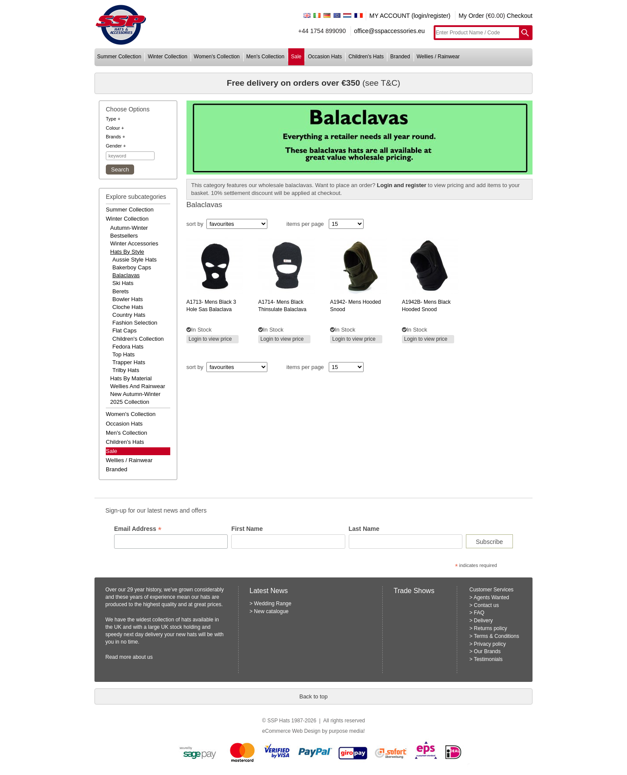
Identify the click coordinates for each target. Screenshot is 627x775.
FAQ (479, 613)
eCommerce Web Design (291, 731)
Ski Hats (122, 283)
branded (400, 57)
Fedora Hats (128, 346)
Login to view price (210, 339)
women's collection (216, 57)
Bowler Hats (127, 299)
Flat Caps (124, 330)
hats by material (131, 378)
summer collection (119, 57)
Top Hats (123, 354)
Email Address (138, 529)
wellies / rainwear (438, 57)
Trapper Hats (128, 362)
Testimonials (488, 659)
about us (143, 657)
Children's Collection (138, 338)
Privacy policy (490, 644)
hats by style (127, 251)
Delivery (483, 620)
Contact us (486, 605)
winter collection (167, 57)
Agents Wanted (491, 597)
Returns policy (490, 628)
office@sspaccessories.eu (389, 30)
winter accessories (134, 243)
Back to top (313, 696)
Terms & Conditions (496, 636)
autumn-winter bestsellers (129, 232)
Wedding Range (272, 604)
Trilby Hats (125, 370)
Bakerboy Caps (131, 267)
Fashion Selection (134, 322)
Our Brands (487, 651)
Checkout (520, 15)
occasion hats (325, 57)
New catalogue (271, 611)
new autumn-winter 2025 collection (135, 398)
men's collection (265, 57)
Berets (120, 291)
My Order (471, 15)
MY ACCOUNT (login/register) (409, 15)
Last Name (364, 528)
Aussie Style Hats (134, 259)
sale (296, 57)
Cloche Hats (127, 307)
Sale (111, 451)
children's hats (366, 57)
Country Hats (128, 315)
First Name (247, 528)
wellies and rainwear (137, 386)
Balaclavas (126, 275)
